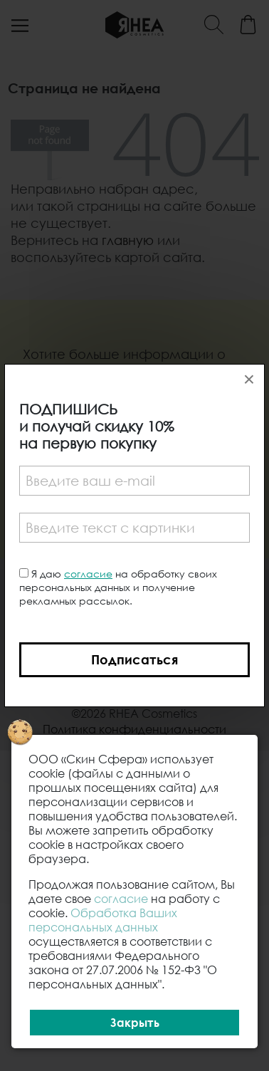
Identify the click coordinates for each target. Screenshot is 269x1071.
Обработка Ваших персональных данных (102, 920)
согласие (88, 574)
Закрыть (134, 1022)
